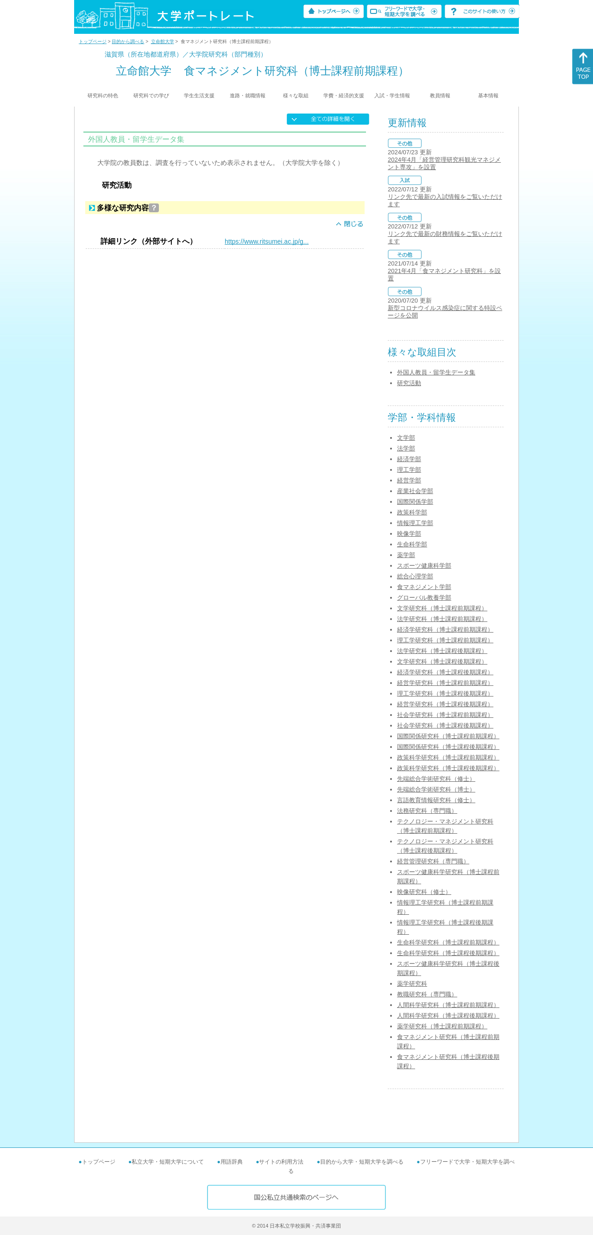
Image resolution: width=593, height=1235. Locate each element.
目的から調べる (128, 41)
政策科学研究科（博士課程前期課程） (448, 757)
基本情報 (488, 95)
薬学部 (406, 554)
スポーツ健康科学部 (424, 565)
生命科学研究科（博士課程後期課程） (448, 953)
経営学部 (409, 480)
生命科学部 (412, 544)
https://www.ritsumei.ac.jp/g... (267, 241)
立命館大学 (162, 41)
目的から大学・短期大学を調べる (362, 1162)
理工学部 (409, 469)
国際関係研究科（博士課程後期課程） (448, 746)
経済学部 (409, 459)
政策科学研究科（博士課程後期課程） (448, 768)
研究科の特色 (103, 95)
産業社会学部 (415, 491)
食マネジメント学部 (424, 586)
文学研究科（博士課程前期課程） (442, 608)
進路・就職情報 (247, 95)
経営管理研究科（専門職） (433, 861)
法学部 (406, 448)
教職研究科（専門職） (427, 994)
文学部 (406, 437)
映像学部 (409, 533)
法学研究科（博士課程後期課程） (442, 650)
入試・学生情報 (392, 95)
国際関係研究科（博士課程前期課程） (448, 736)
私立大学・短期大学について (168, 1162)
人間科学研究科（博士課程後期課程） (448, 1015)
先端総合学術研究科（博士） (436, 789)
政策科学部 (412, 512)
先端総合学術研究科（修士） (436, 778)
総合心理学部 (415, 576)
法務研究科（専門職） (427, 810)
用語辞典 (232, 1162)
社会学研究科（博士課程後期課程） (445, 725)
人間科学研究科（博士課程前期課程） (448, 1004)
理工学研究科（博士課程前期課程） (445, 640)
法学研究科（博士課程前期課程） (442, 618)
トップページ (93, 41)
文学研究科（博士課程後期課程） (442, 661)
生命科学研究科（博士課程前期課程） (448, 942)
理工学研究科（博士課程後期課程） (445, 693)
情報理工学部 (415, 522)
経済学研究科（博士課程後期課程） (445, 672)
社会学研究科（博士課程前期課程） (445, 714)
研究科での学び (151, 95)
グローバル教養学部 (424, 597)
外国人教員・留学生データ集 (436, 372)
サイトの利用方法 (281, 1162)
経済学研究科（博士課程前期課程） (445, 629)
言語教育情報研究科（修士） (436, 800)
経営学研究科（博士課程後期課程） (445, 704)
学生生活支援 (199, 95)
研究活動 (409, 383)
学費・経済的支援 (343, 95)
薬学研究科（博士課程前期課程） (442, 1026)
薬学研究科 (412, 983)
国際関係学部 (415, 501)
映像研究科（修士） (424, 891)
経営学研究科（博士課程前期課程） (445, 682)
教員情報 (440, 95)
